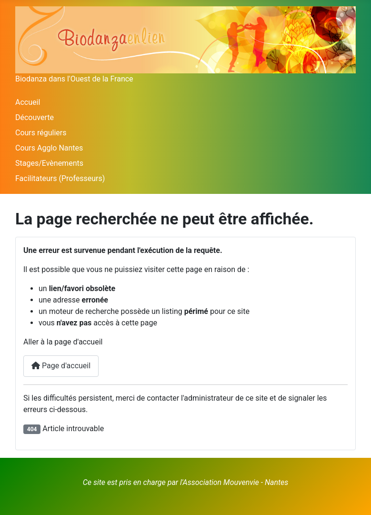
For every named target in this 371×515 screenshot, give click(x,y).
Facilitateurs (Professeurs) (60, 178)
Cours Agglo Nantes (49, 147)
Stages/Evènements (49, 163)
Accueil (27, 102)
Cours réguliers (41, 132)
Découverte (34, 117)
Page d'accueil (60, 365)
